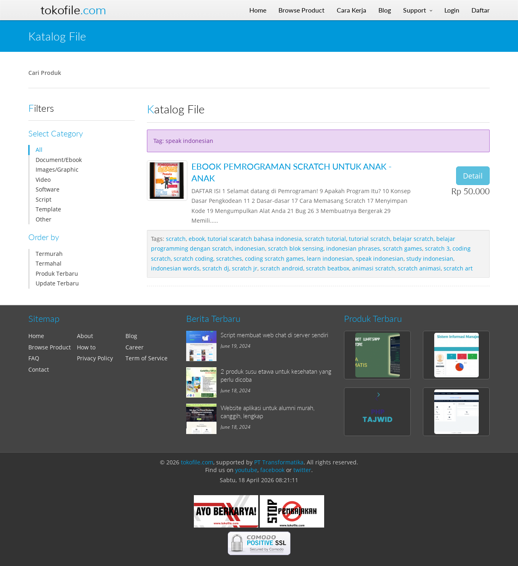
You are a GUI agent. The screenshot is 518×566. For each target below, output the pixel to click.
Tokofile (73, 10)
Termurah (49, 253)
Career (134, 347)
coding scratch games (274, 258)
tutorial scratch (369, 239)
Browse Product (49, 347)
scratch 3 (437, 248)
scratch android (281, 268)
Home (36, 336)
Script (43, 199)
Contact (38, 369)
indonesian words (175, 268)
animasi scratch (373, 268)
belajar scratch (413, 239)
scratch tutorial (325, 239)
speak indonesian (379, 258)
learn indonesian (330, 258)
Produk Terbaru (57, 273)
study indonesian (429, 258)
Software (47, 189)
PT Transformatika (279, 462)
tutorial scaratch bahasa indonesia (255, 239)
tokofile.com (197, 462)
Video (43, 179)
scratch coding (193, 258)
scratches (229, 258)
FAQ (33, 358)
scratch (176, 239)
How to (86, 347)
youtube (246, 470)
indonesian (250, 248)
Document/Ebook (59, 160)
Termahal (49, 263)
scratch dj (215, 268)
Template (48, 209)
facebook (272, 470)
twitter (302, 470)
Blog (131, 336)
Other (43, 219)
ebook (197, 239)
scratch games (402, 248)
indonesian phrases (353, 248)
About (85, 336)
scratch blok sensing (295, 248)
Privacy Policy (95, 358)
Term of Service (146, 358)
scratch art (458, 268)
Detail (473, 176)
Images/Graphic (57, 169)
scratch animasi (419, 268)
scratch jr (244, 268)
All (39, 149)
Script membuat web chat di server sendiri (274, 334)
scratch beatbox (327, 268)
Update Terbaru (57, 283)
